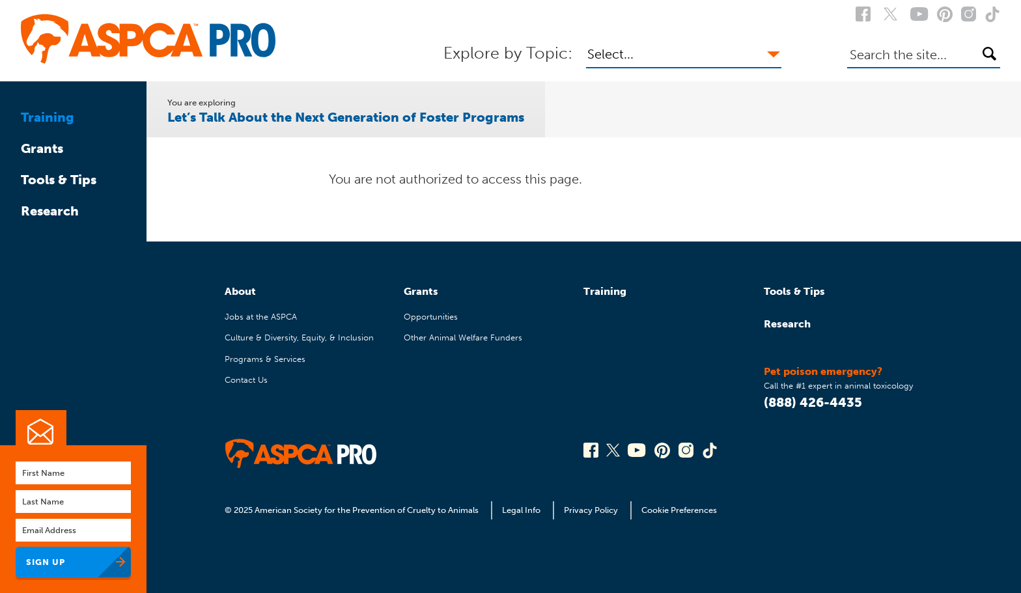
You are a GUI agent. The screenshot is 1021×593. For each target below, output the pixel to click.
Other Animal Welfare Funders (463, 337)
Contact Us (246, 380)
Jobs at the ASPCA (261, 317)
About (240, 291)
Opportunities (431, 317)
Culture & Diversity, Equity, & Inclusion (299, 337)
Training (47, 117)
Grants (42, 148)
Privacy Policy (591, 510)
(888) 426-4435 (813, 402)
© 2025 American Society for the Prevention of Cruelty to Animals (353, 510)
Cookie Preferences (679, 510)
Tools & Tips (58, 179)
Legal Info (521, 510)
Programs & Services (265, 359)
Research (50, 211)
